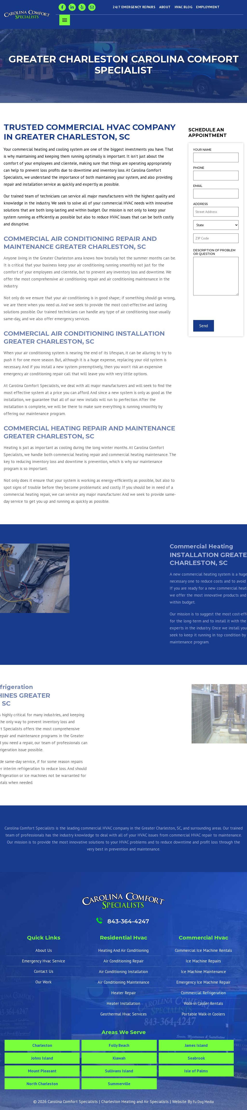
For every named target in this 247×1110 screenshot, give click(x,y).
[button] (64, 20)
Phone (198, 168)
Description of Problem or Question (214, 252)
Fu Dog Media (203, 1101)
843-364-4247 (128, 921)
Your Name (202, 149)
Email (197, 186)
